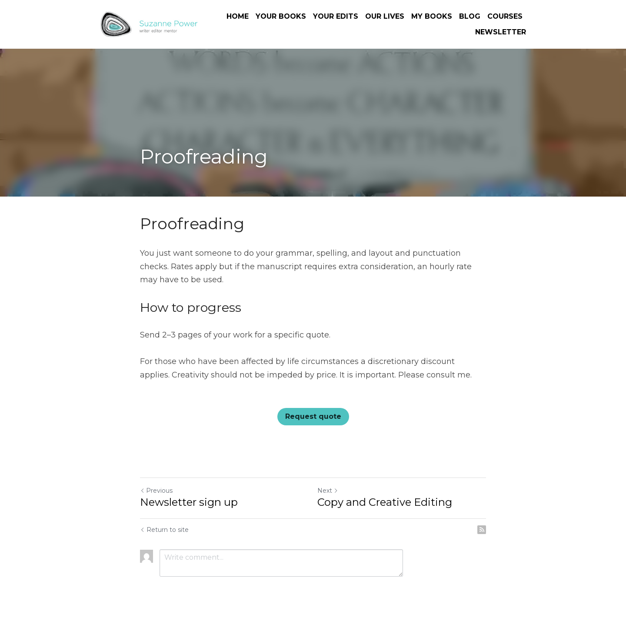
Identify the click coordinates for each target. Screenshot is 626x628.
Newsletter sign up (189, 502)
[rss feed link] (481, 529)
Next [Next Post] (327, 490)
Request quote (313, 416)
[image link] (149, 23)
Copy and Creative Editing (384, 502)
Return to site (164, 530)
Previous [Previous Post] (156, 490)
